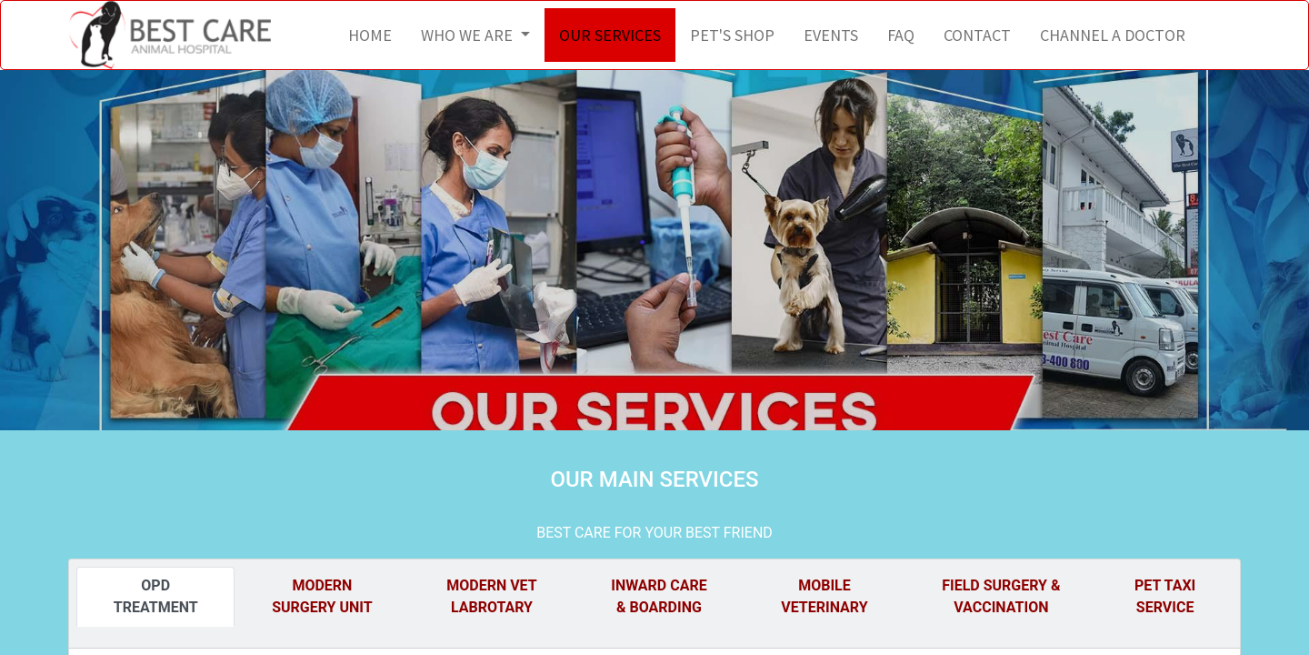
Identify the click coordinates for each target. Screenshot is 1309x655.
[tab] (155, 597)
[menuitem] (370, 35)
